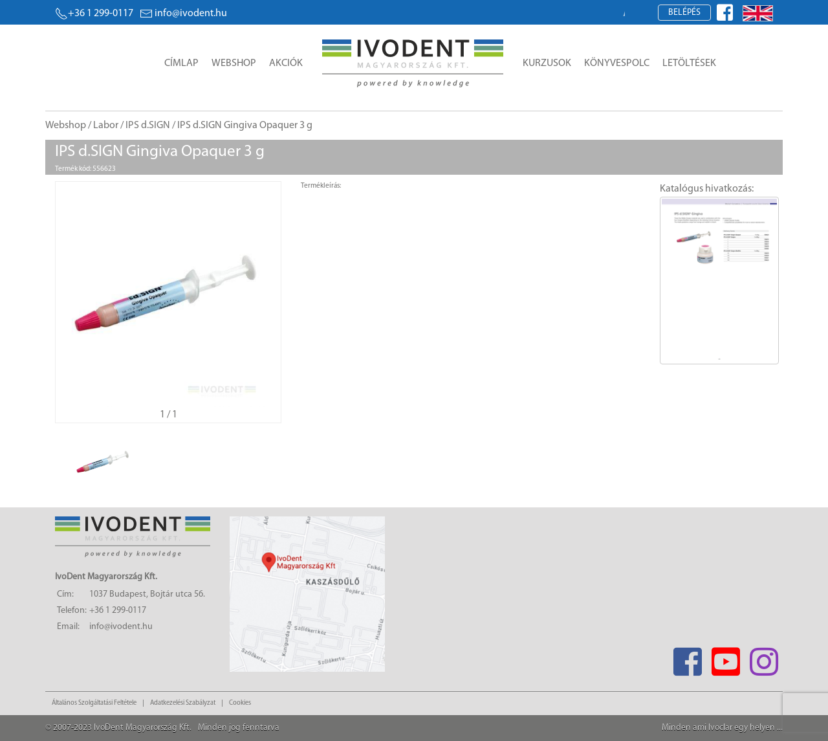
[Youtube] (725, 657)
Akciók (286, 63)
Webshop (234, 63)
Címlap (181, 63)
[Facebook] (687, 657)
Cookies (240, 703)
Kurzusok (547, 63)
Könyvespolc (616, 63)
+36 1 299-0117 (94, 13)
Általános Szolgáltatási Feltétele (94, 703)
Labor (105, 125)
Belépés (684, 12)
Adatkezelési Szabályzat (182, 703)
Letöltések (689, 63)
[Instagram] (764, 657)
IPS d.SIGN (147, 125)
